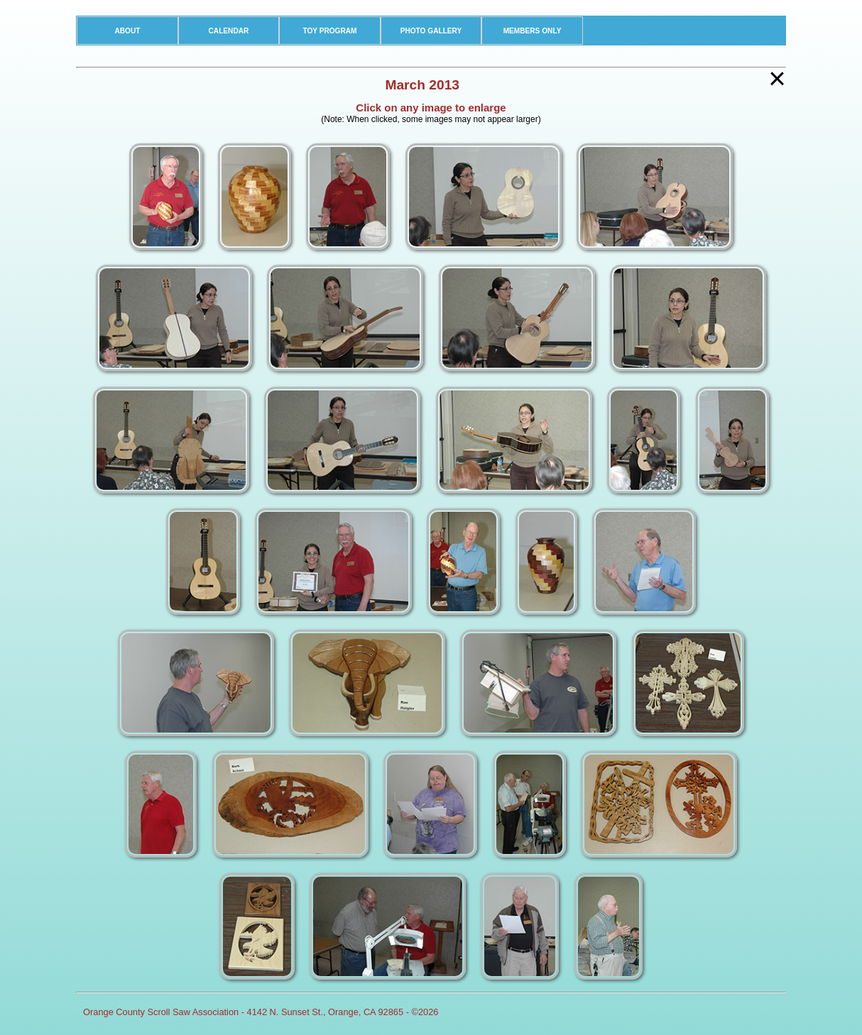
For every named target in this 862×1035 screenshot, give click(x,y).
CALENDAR (229, 31)
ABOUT (127, 31)
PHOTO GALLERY (431, 31)
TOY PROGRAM (329, 31)
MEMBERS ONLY (532, 31)
